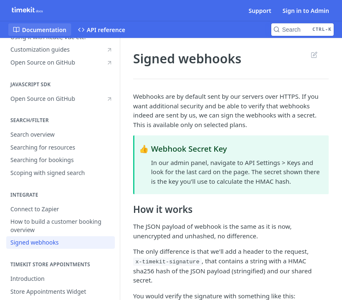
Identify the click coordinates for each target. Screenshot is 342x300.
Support (259, 11)
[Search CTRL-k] (302, 29)
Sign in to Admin (306, 11)
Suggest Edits (314, 54)
